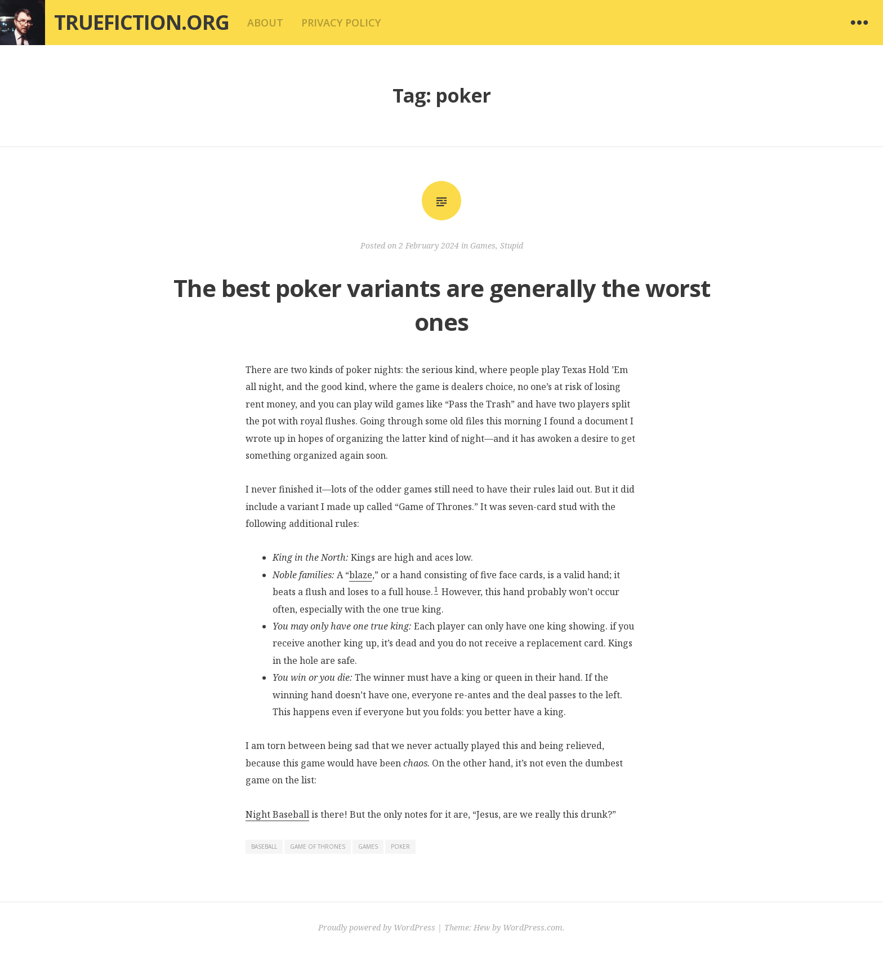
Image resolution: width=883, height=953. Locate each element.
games (368, 846)
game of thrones (317, 846)
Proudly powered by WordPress (376, 927)
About (265, 22)
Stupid (511, 245)
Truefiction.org (141, 22)
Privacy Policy (341, 22)
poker (400, 846)
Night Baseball (277, 814)
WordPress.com (533, 927)
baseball (264, 846)
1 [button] (436, 589)
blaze (360, 575)
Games (483, 245)
